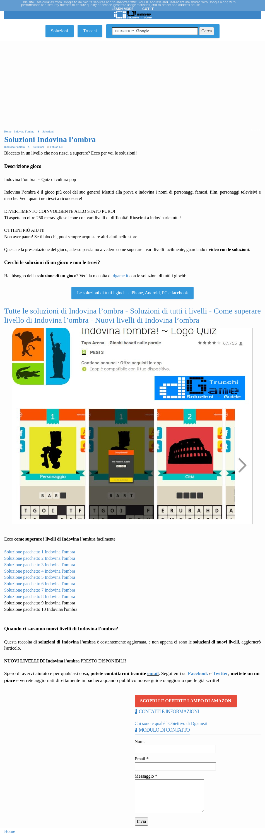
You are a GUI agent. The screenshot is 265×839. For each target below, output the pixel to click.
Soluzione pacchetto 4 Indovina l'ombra (39, 571)
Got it (148, 9)
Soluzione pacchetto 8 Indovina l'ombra (39, 596)
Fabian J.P (56, 146)
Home (9, 831)
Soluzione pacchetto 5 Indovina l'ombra (39, 577)
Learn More (122, 9)
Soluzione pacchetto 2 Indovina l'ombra (39, 558)
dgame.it (120, 275)
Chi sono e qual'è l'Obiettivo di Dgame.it (171, 723)
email (153, 673)
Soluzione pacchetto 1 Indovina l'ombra (39, 551)
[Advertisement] (132, 83)
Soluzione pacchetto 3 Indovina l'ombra (39, 564)
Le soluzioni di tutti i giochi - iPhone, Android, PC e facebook (132, 292)
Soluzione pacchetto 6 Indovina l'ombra (39, 583)
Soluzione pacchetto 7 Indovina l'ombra (39, 590)
